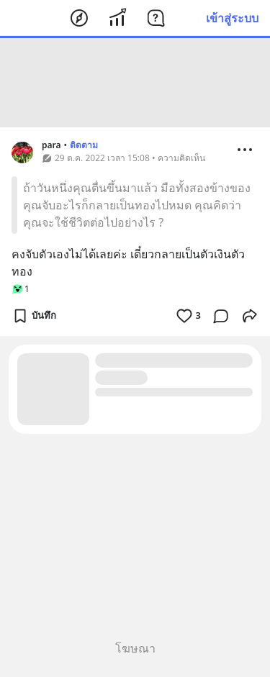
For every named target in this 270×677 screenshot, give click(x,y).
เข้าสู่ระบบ (232, 18)
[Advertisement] (135, 83)
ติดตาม (84, 145)
